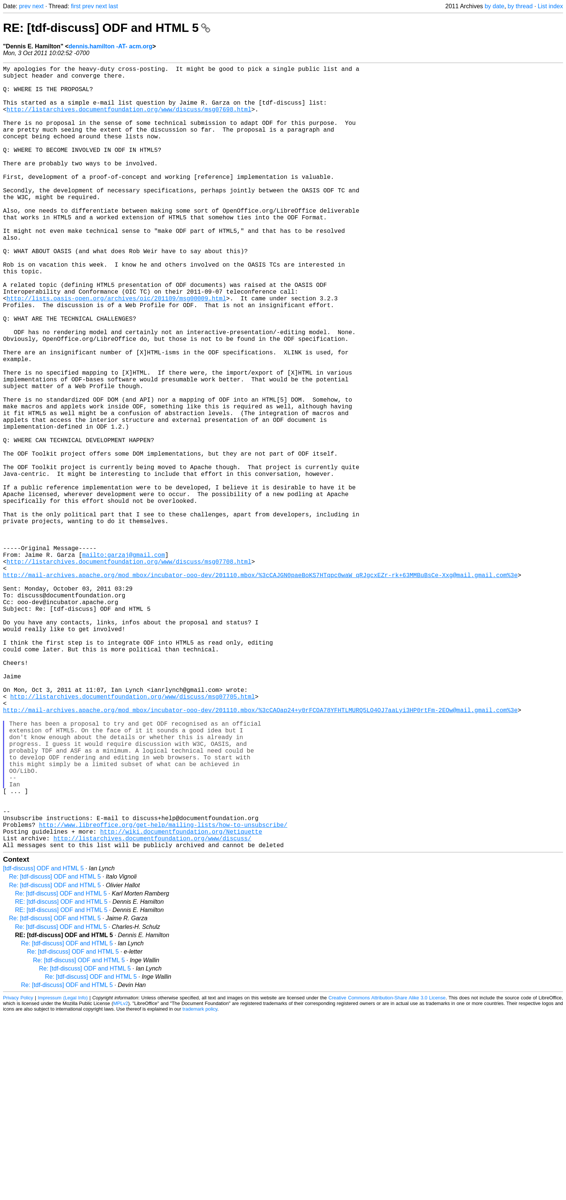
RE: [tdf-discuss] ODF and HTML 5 (106, 27)
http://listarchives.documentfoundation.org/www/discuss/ (152, 1010)
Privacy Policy (18, 1171)
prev (25, 6)
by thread (520, 6)
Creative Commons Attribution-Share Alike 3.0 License (386, 1171)
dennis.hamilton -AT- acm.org (111, 46)
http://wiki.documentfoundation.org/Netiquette (181, 1002)
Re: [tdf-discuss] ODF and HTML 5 (55, 1050)
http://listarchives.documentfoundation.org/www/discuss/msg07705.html (132, 837)
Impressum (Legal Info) (63, 1171)
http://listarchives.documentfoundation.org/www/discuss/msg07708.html (129, 672)
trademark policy (200, 1183)
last (113, 6)
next (37, 6)
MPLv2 (120, 1177)
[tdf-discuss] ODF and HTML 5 (43, 1042)
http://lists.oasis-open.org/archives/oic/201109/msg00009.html (116, 350)
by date (494, 6)
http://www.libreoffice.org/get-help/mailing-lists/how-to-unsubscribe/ (163, 994)
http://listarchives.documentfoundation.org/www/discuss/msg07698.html (129, 120)
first (76, 6)
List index (550, 6)
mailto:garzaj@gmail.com (123, 664)
